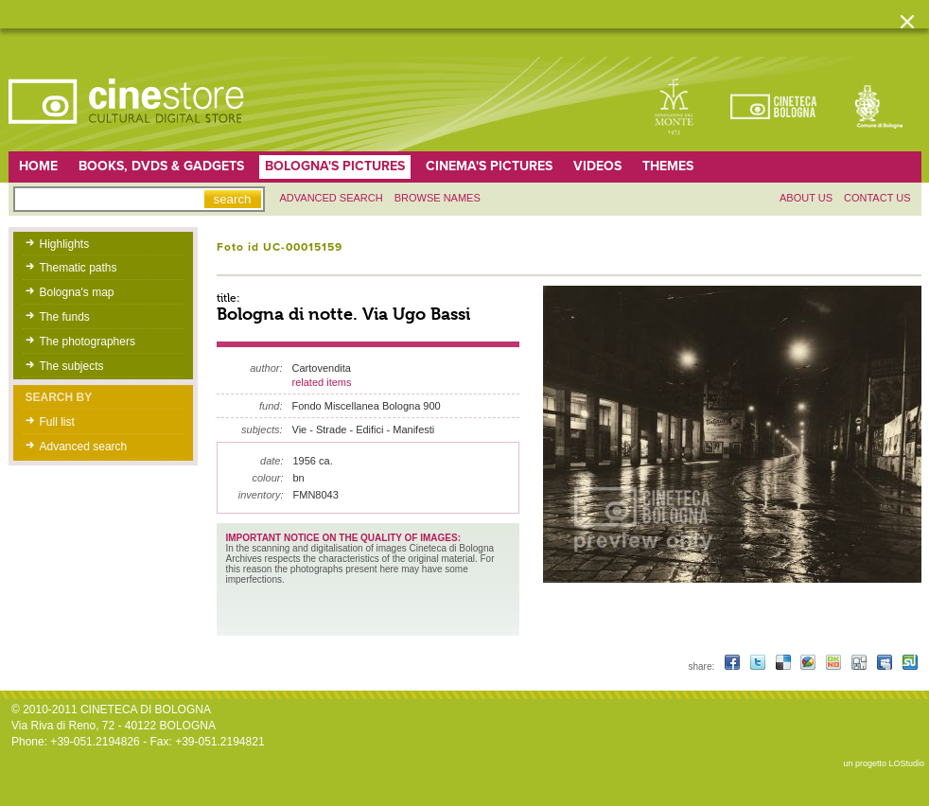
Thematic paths (78, 267)
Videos (597, 166)
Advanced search (331, 197)
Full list (57, 422)
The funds (65, 317)
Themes (667, 166)
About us (806, 197)
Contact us (877, 197)
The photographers (87, 341)
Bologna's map (77, 292)
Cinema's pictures (489, 166)
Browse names (437, 197)
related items (322, 382)
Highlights (65, 244)
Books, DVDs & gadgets (161, 166)
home (38, 166)
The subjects (72, 366)
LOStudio (906, 763)
